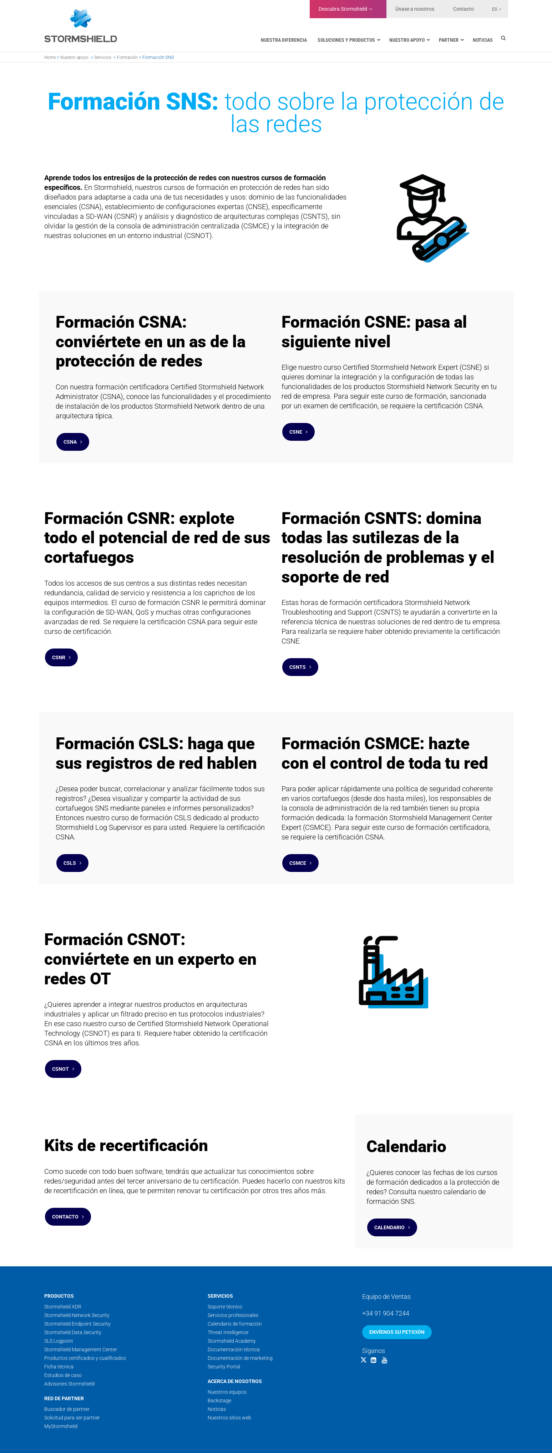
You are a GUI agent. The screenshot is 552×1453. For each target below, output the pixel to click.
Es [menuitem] (494, 9)
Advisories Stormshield (69, 1348)
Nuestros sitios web (229, 1382)
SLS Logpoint (58, 1305)
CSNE (298, 428)
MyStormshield (60, 1390)
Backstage (219, 1365)
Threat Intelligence (228, 1297)
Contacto (68, 1184)
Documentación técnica (234, 1314)
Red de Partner (64, 1363)
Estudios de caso (63, 1339)
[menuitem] (493, 9)
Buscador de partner (67, 1373)
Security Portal (224, 1331)
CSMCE (300, 845)
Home (50, 57)
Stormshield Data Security (72, 1297)
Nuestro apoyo (74, 57)
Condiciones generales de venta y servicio (421, 1436)
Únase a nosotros (414, 9)
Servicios (102, 57)
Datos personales (489, 1436)
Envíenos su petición (397, 1296)
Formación (127, 57)
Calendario (392, 1195)
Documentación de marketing (240, 1322)
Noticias (217, 1373)
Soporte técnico (225, 1271)
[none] (493, 9)
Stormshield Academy (232, 1305)
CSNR (61, 647)
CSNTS (300, 656)
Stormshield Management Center (80, 1314)
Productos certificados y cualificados (85, 1322)
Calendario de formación (235, 1288)
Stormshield (343, 9)
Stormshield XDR (62, 1271)
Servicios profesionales (233, 1279)
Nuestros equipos (227, 1356)
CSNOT (63, 1044)
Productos (59, 1260)
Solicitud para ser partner (72, 1382)
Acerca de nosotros (235, 1345)
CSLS (72, 845)
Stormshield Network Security (77, 1279)
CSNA (73, 438)
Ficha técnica (59, 1331)
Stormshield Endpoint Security (77, 1288)
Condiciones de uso (352, 1436)
